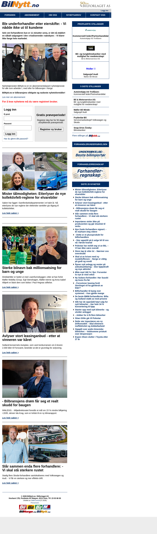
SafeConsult (35, 500)
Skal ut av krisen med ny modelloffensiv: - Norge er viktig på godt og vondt (91, 259)
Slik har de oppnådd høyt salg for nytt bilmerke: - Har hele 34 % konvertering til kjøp (91, 304)
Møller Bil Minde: (82, 110)
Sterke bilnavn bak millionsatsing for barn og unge (91, 198)
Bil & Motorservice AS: (85, 99)
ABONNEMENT (32, 15)
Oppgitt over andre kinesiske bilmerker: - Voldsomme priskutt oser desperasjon (91, 331)
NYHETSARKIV (73, 15)
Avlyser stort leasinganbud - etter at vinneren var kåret (91, 204)
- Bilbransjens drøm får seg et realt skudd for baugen (89, 209)
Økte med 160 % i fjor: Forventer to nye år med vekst (91, 273)
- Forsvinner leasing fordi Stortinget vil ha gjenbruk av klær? (89, 285)
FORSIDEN (10, 15)
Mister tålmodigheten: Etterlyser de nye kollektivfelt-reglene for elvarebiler (91, 191)
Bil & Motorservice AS (90, 59)
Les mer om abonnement (13, 97)
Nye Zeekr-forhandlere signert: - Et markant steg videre (90, 230)
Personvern (35, 503)
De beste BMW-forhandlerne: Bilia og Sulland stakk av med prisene (91, 297)
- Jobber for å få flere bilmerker (90, 315)
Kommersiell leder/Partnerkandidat (91, 36)
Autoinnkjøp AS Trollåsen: (87, 92)
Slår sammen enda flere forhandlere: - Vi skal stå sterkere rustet (91, 216)
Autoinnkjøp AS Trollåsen (90, 39)
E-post (7, 114)
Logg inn (104, 11)
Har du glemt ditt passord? (16, 139)
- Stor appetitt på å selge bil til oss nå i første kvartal (92, 241)
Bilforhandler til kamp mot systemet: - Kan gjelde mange (89, 292)
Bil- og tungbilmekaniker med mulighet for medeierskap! (90, 55)
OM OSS (53, 15)
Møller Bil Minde (90, 77)
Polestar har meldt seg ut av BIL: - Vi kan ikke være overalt (91, 247)
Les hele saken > (10, 213)
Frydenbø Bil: (80, 117)
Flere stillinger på (80, 135)
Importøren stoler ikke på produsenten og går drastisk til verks (90, 223)
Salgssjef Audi (90, 75)
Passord (7, 123)
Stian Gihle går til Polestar (88, 318)
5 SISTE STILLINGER (90, 86)
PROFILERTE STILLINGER (91, 24)
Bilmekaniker (80, 130)
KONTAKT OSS (97, 15)
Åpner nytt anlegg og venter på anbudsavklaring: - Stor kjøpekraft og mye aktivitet (92, 266)
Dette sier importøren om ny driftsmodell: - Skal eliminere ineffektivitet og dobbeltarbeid (90, 323)
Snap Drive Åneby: (83, 128)
